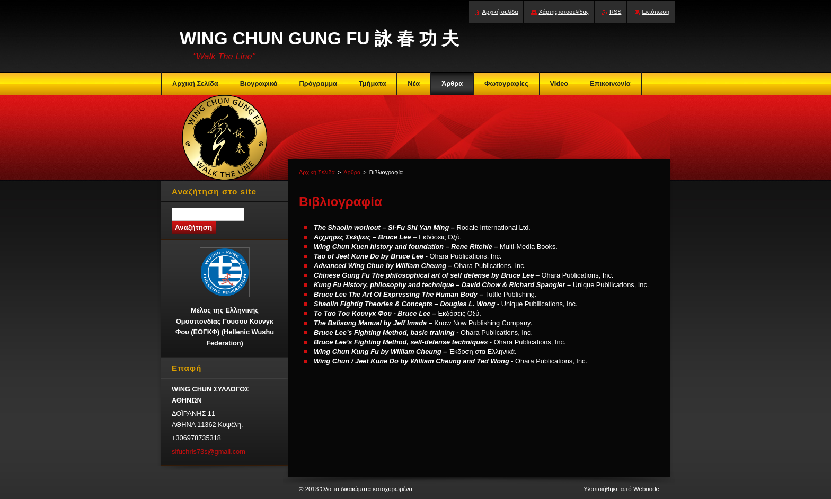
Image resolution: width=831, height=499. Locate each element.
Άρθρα (351, 172)
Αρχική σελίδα (500, 11)
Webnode (646, 489)
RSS (615, 11)
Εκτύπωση (655, 11)
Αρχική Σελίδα (317, 172)
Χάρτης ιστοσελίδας (564, 11)
